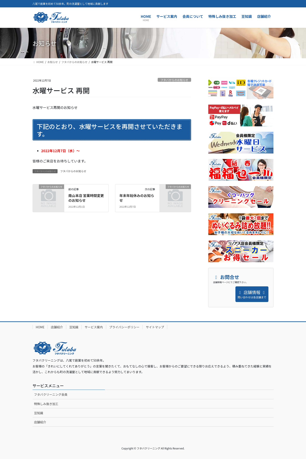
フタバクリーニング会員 (51, 394)
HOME (40, 327)
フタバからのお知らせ (174, 80)
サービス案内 (94, 327)
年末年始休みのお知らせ (136, 198)
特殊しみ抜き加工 (46, 404)
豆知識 (73, 327)
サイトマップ (155, 327)
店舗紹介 (57, 327)
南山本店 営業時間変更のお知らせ (86, 198)
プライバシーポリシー (124, 327)
